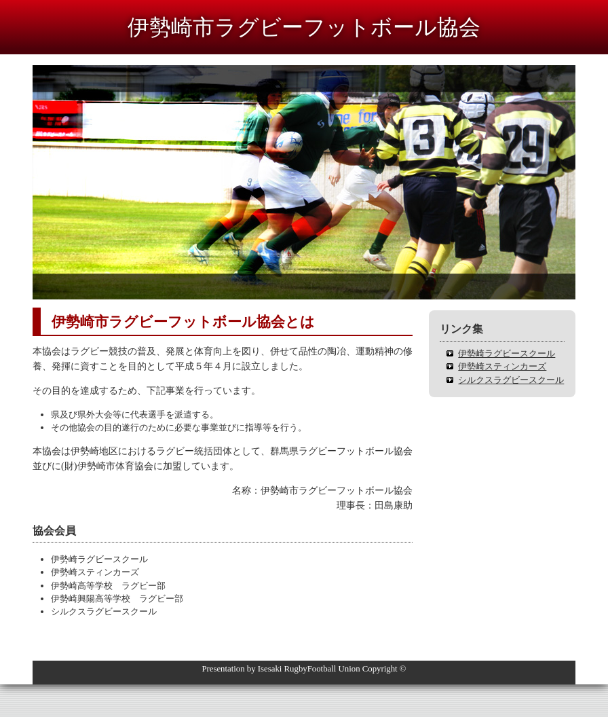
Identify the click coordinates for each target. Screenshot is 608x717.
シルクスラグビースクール (511, 380)
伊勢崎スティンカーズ (502, 366)
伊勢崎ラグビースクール (506, 353)
